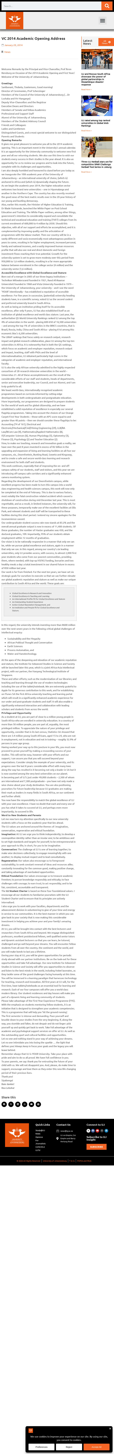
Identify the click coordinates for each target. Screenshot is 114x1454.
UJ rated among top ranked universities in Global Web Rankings (95, 123)
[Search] (107, 5)
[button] (103, 21)
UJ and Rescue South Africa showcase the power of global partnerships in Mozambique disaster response (95, 79)
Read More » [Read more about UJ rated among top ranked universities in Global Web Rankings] (86, 130)
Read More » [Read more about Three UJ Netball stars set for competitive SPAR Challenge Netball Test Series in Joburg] (86, 172)
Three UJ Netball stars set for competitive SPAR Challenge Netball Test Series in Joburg (96, 164)
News (7, 51)
